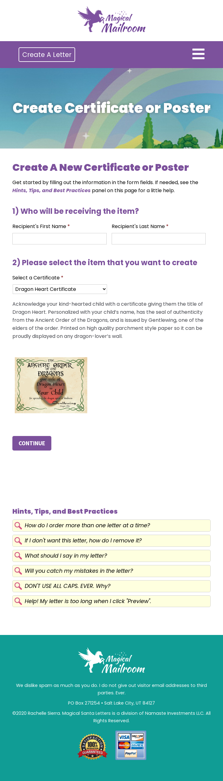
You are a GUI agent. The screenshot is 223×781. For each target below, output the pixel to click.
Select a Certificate (37, 278)
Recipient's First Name (41, 226)
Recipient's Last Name (140, 226)
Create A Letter (46, 54)
